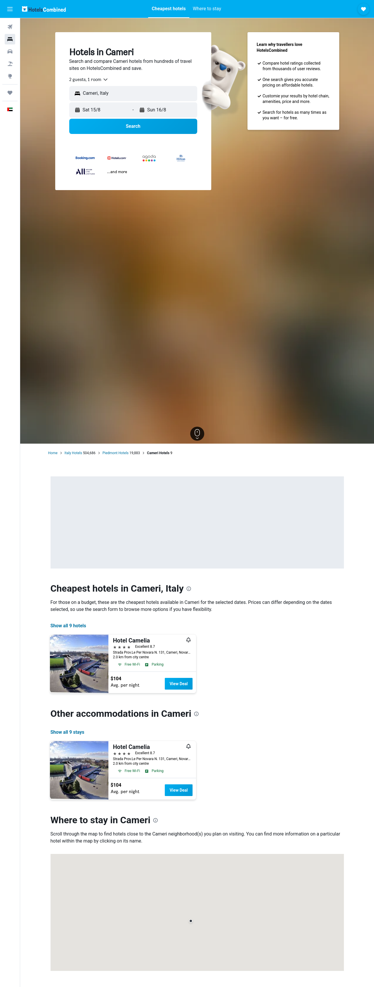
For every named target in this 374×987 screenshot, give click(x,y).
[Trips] (10, 93)
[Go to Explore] (10, 76)
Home (53, 453)
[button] (10, 9)
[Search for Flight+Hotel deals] (10, 64)
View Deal (178, 683)
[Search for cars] (10, 51)
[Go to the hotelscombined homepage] (44, 9)
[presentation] (188, 588)
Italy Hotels (73, 453)
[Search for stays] (10, 39)
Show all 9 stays (67, 732)
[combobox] (88, 79)
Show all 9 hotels (68, 625)
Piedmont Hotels (116, 453)
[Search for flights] (10, 27)
